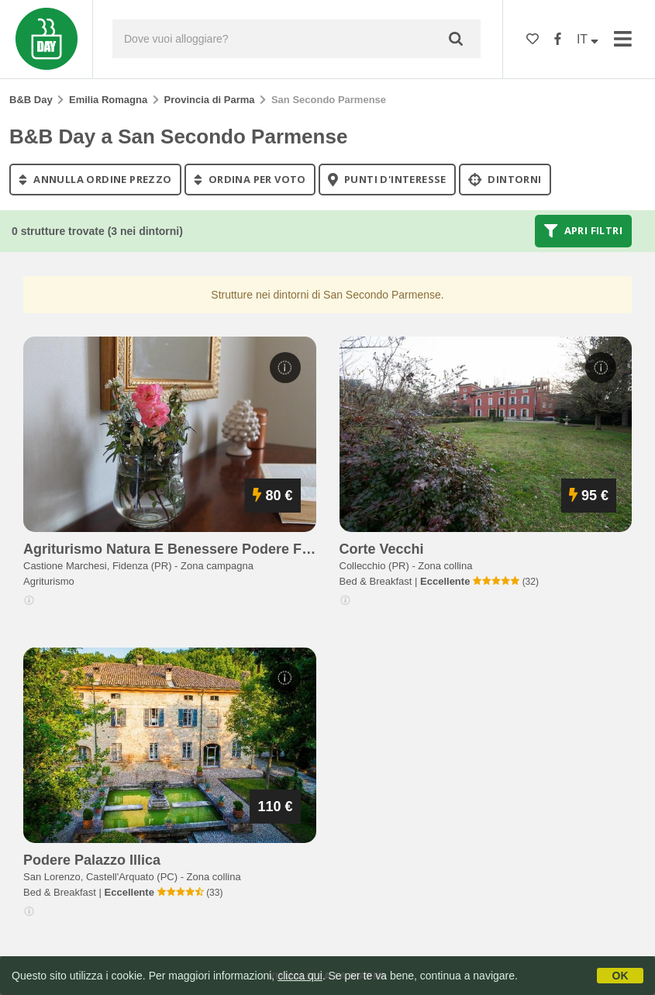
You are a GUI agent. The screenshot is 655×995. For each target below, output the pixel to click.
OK (620, 975)
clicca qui (300, 975)
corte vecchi (382, 549)
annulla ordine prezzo (95, 179)
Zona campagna (217, 566)
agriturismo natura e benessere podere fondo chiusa (204, 549)
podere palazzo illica (91, 860)
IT (587, 39)
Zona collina (445, 566)
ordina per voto (250, 179)
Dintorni (505, 179)
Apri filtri (583, 231)
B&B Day (31, 99)
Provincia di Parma (209, 99)
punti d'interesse (387, 179)
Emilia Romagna (108, 99)
